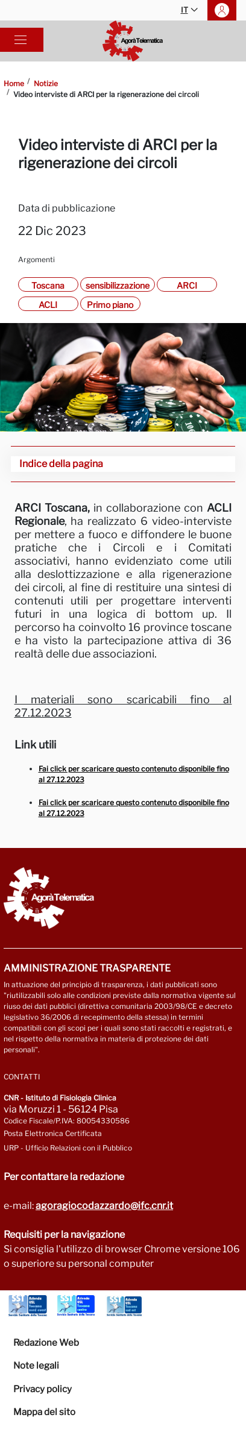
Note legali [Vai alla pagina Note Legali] (36, 1365)
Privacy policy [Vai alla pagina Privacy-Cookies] (42, 1389)
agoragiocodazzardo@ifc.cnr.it (104, 1205)
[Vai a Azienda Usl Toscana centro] (76, 1306)
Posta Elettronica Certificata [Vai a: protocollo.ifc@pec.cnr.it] (53, 1133)
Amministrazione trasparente (87, 968)
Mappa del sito (44, 1412)
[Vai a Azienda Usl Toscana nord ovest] (28, 1306)
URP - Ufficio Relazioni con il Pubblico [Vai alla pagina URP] (68, 1147)
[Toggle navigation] (20, 40)
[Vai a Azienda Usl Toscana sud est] (124, 1306)
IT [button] (189, 10)
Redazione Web (46, 1342)
